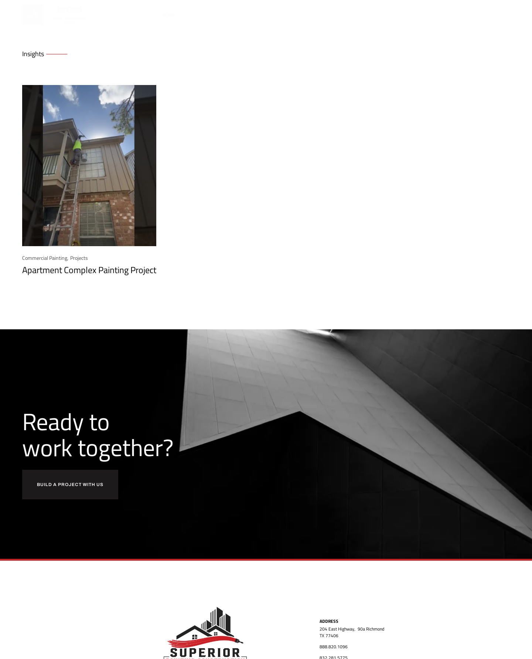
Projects (79, 258)
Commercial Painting (44, 258)
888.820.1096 (334, 646)
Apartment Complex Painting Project (89, 269)
